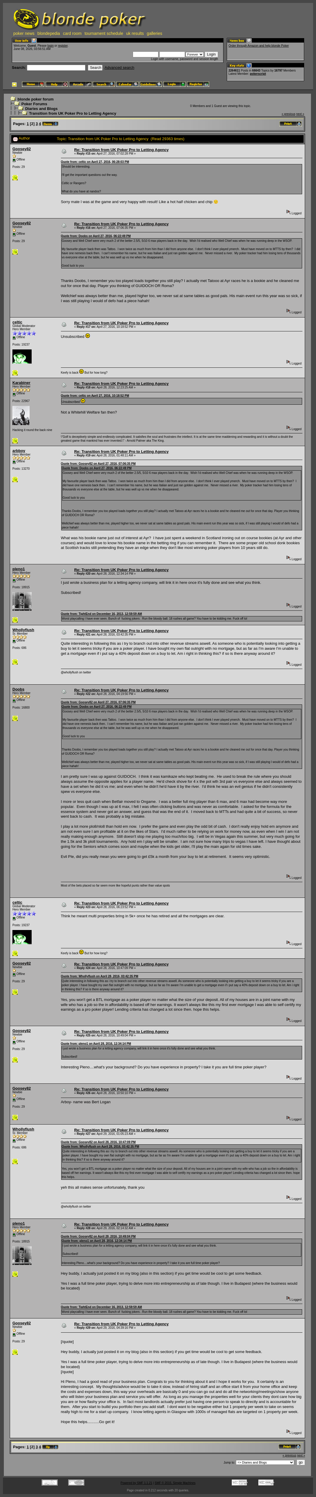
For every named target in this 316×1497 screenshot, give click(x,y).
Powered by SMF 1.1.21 (136, 1483)
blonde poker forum (35, 99)
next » (300, 114)
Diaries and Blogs (41, 108)
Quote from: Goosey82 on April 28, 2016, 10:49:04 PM (98, 1236)
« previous (288, 114)
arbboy (18, 450)
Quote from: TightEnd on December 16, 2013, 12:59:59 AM (101, 613)
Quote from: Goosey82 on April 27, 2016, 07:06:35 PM (98, 463)
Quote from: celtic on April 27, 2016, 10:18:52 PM (95, 395)
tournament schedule (104, 33)
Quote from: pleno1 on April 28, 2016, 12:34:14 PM (96, 1043)
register (63, 45)
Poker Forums (34, 104)
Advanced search (119, 67)
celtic (17, 322)
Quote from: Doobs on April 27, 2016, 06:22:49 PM (96, 236)
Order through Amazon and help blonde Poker (259, 45)
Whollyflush (23, 630)
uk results (135, 33)
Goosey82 (21, 149)
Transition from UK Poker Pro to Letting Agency (72, 113)
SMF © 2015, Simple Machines (175, 1483)
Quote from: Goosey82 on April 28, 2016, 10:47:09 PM (98, 1142)
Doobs (18, 689)
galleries (154, 33)
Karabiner (21, 382)
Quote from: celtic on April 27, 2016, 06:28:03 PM (95, 161)
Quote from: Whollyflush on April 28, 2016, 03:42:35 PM (99, 976)
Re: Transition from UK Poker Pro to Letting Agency (121, 150)
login (50, 45)
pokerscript (258, 73)
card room (72, 33)
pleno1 (18, 569)
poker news (24, 33)
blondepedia (49, 33)
